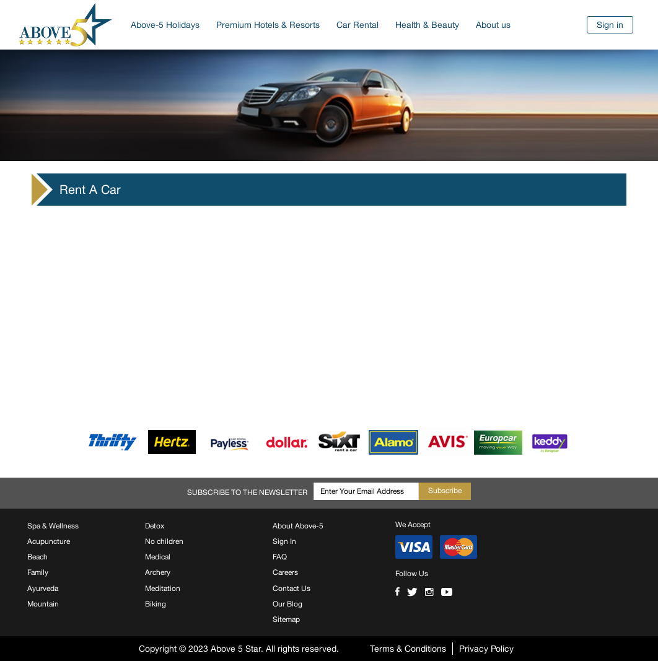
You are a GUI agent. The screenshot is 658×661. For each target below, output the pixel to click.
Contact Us (291, 588)
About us (493, 25)
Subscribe (445, 490)
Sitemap (286, 619)
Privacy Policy (486, 649)
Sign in (610, 25)
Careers (285, 572)
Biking (155, 604)
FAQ (280, 557)
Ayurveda (42, 588)
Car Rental (357, 25)
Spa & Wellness (53, 526)
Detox (154, 526)
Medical (157, 557)
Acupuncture (48, 541)
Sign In (284, 541)
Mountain (43, 604)
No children (164, 541)
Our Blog (287, 604)
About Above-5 (298, 526)
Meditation (162, 588)
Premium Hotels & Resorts (268, 25)
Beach (37, 557)
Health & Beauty (427, 25)
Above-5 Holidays (165, 25)
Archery (157, 572)
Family (37, 572)
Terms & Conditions (408, 649)
